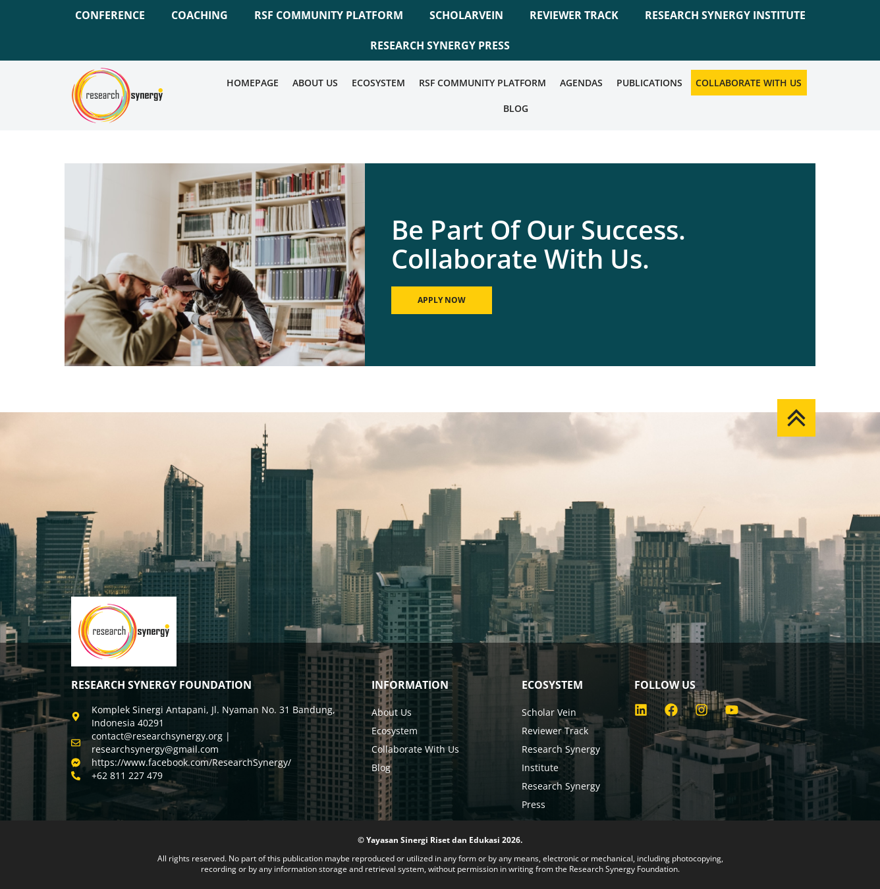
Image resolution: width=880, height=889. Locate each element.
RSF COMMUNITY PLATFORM (328, 15)
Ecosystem (378, 82)
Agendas (581, 82)
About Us (315, 82)
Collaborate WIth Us (749, 82)
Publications (649, 82)
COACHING (199, 15)
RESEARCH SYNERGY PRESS (440, 45)
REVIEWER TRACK (574, 15)
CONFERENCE (110, 15)
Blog (515, 108)
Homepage (253, 82)
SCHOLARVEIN (466, 15)
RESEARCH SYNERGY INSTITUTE (725, 15)
